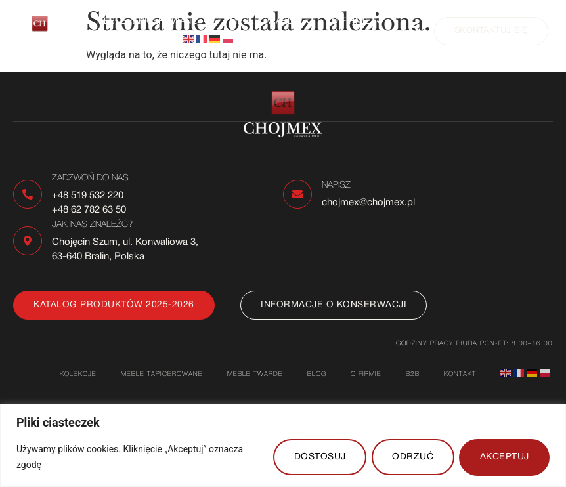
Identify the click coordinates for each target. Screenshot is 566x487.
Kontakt (116, 39)
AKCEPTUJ (504, 457)
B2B (413, 374)
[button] (153, 22)
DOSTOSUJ (317, 457)
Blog (316, 374)
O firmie (357, 22)
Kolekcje (78, 374)
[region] (283, 445)
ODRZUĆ (411, 457)
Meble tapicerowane (153, 22)
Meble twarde (271, 22)
